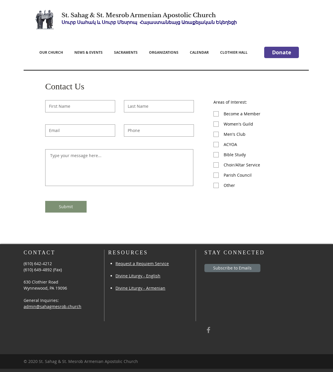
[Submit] (66, 207)
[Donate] (281, 52)
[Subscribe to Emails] (232, 268)
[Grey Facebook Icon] (208, 330)
